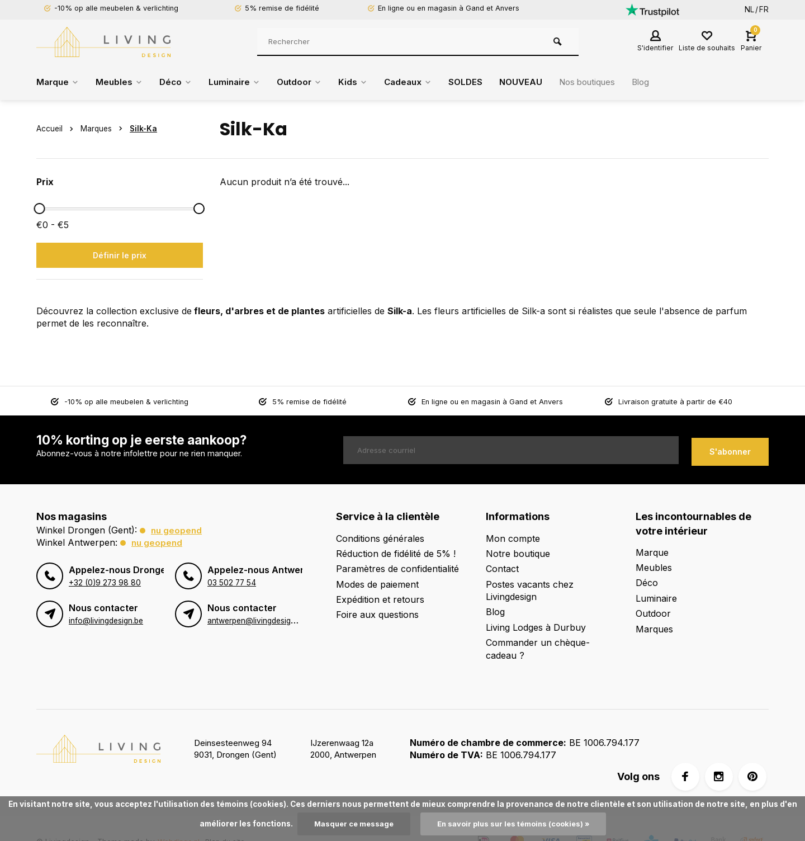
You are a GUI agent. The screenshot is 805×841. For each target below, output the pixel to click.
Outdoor (308, 82)
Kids (363, 82)
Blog (663, 82)
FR (764, 9)
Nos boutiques (606, 82)
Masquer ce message (349, 823)
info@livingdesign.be (106, 620)
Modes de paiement (377, 584)
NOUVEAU (536, 82)
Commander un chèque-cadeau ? (538, 648)
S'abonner (730, 450)
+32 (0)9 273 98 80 (104, 582)
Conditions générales (380, 538)
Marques (103, 128)
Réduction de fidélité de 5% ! (396, 553)
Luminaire (241, 82)
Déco (180, 82)
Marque (58, 82)
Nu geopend (177, 530)
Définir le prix (119, 255)
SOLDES (480, 82)
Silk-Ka (143, 128)
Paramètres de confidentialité (397, 568)
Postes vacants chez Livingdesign (530, 590)
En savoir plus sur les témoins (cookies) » (515, 823)
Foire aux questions (377, 614)
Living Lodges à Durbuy (536, 627)
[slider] (39, 208)
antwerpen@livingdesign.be (256, 620)
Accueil (57, 128)
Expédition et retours (380, 599)
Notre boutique (518, 553)
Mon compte (513, 538)
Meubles (122, 82)
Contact (502, 568)
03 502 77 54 (231, 582)
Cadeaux (420, 82)
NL (749, 9)
